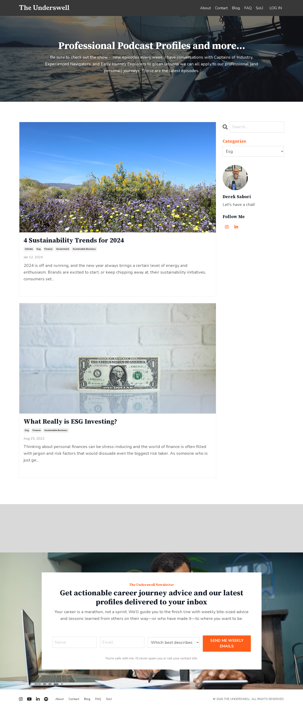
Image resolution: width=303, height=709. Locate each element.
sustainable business (84, 249)
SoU (259, 8)
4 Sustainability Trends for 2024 (74, 241)
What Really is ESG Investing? (70, 422)
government (62, 249)
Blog (236, 8)
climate (29, 249)
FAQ (248, 8)
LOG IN (276, 8)
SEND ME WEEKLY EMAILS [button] (226, 643)
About (205, 8)
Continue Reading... (37, 287)
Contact (221, 8)
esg (39, 249)
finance (48, 249)
